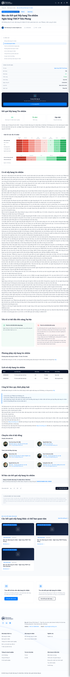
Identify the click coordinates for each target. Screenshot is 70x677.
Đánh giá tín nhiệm (6, 638)
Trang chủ (4, 7)
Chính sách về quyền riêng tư (54, 657)
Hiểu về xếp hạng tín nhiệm (31, 638)
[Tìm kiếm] (55, 3)
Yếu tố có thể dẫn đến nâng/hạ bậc (11, 46)
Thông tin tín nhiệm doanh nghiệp (9, 641)
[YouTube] (10, 623)
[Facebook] (3, 623)
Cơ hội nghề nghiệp (6, 660)
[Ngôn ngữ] (61, 3)
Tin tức (26, 655)
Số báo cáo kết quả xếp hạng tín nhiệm (12, 58)
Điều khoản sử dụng (52, 655)
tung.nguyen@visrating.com (51, 445)
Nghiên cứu (50, 636)
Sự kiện (26, 657)
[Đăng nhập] (64, 3)
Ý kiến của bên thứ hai (7, 646)
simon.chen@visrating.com (17, 457)
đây (56, 359)
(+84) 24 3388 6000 (34, 626)
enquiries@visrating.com (50, 626)
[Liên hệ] (58, 3)
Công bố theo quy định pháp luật (11, 53)
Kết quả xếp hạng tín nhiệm (31, 636)
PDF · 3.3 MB (38, 27)
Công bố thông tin (6, 657)
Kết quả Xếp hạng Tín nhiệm (10, 41)
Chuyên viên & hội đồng (9, 56)
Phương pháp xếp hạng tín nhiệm (11, 48)
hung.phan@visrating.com (17, 445)
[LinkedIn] (6, 623)
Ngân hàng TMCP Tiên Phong (60, 68)
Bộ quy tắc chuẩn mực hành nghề (55, 660)
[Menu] (67, 2)
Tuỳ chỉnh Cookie (51, 662)
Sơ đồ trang (50, 665)
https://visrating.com (13, 421)
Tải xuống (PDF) (35, 104)
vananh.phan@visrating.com (52, 457)
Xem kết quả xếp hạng (47, 599)
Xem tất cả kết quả (63, 518)
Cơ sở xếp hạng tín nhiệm (9, 43)
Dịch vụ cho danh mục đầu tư (8, 644)
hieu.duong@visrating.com (51, 466)
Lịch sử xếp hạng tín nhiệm (10, 51)
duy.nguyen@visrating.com (17, 466)
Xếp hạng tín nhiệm (11, 7)
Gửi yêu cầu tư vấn (11, 598)
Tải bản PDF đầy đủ (62, 488)
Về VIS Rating (5, 655)
